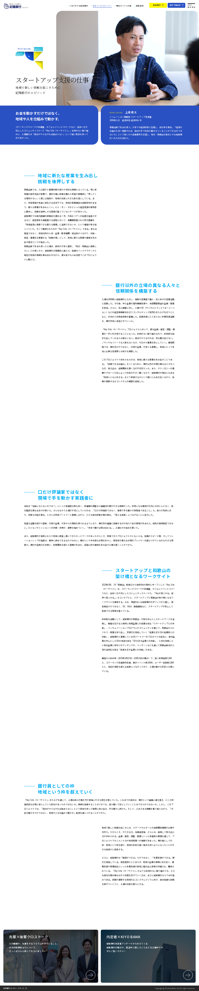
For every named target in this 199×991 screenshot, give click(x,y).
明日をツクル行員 (124, 5)
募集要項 (140, 5)
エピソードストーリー (102, 5)
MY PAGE (175, 5)
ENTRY (157, 5)
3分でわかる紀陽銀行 (79, 5)
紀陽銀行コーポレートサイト (15, 988)
